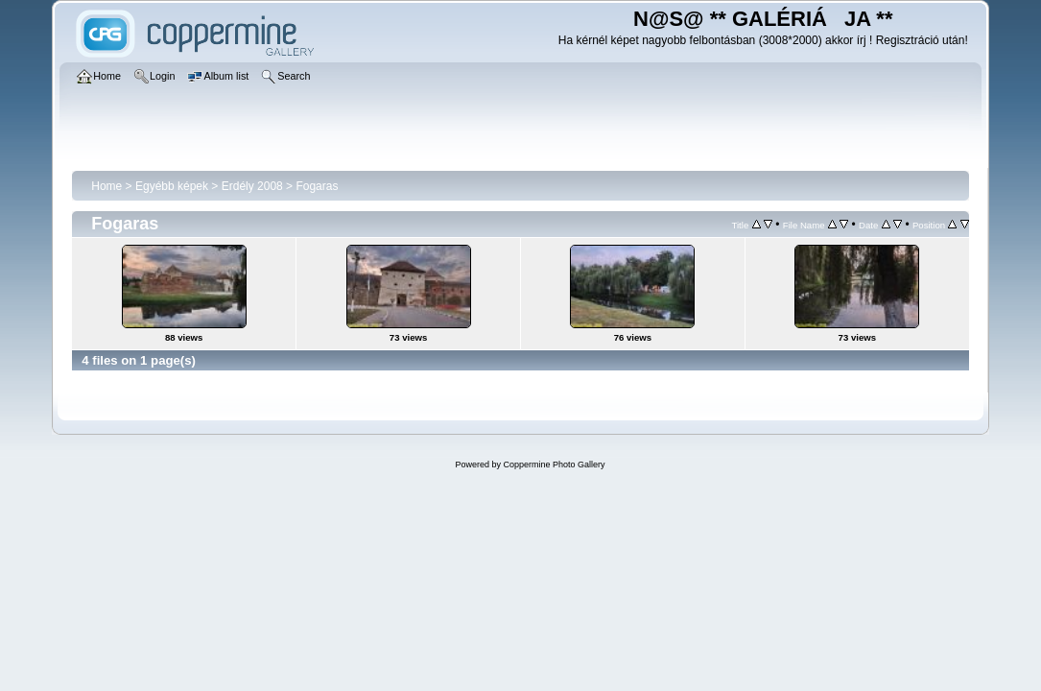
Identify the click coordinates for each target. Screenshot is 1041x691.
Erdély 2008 (252, 186)
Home (106, 186)
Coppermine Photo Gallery (553, 464)
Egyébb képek (171, 186)
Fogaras (317, 186)
